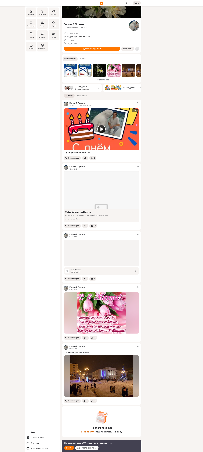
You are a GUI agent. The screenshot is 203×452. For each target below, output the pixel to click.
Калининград (73, 33)
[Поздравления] (42, 35)
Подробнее (72, 43)
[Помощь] (31, 46)
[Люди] (42, 23)
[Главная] (31, 12)
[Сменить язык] (42, 437)
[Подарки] (31, 35)
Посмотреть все (101, 80)
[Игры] (54, 35)
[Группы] (54, 12)
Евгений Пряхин (74, 24)
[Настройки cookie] (42, 448)
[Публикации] (31, 23)
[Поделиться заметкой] (85, 158)
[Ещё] (42, 432)
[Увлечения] (42, 12)
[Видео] (54, 23)
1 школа (70, 40)
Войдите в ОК (87, 432)
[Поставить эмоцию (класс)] (92, 158)
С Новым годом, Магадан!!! (76, 352)
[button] (70, 59)
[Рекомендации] (42, 46)
